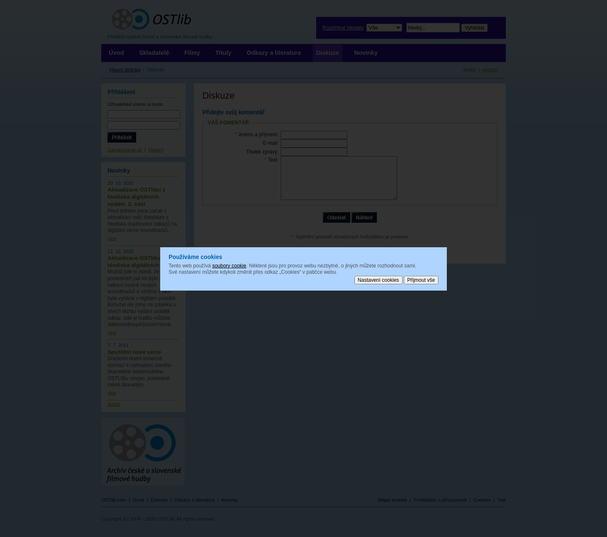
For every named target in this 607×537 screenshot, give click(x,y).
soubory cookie (229, 265)
